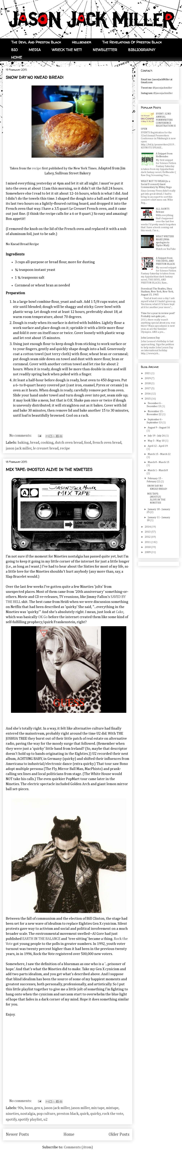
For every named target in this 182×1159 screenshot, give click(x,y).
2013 (148, 532)
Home (68, 1134)
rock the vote (112, 1114)
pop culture (46, 1114)
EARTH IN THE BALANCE (41, 939)
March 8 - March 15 (158, 462)
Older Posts (119, 1134)
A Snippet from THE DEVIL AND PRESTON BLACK (165, 261)
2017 (148, 388)
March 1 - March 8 (158, 470)
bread (34, 442)
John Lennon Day (150, 338)
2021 (148, 373)
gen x (38, 1108)
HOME (16, 57)
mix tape (98, 1108)
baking (23, 442)
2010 (148, 547)
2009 (148, 552)
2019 (148, 378)
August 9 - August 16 (159, 427)
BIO (14, 49)
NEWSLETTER (105, 49)
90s (20, 1108)
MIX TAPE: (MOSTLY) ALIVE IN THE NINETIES (49, 469)
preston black (68, 1114)
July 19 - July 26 (156, 435)
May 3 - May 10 (156, 441)
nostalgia (27, 1114)
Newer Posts (17, 1134)
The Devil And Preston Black (36, 42)
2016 (148, 393)
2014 (148, 527)
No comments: (21, 435)
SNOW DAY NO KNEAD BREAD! (34, 77)
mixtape (112, 1108)
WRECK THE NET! (67, 49)
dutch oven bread (69, 442)
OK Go (43, 617)
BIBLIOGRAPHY (141, 49)
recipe (36, 168)
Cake (119, 612)
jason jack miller (19, 448)
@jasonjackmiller (162, 88)
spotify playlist (30, 1119)
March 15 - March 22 (159, 454)
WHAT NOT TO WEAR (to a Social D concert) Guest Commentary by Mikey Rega (156, 184)
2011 (148, 542)
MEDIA (35, 49)
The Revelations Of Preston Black (132, 42)
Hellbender (81, 42)
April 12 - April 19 (158, 446)
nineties (12, 1114)
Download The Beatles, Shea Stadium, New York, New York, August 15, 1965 (157, 291)
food (87, 442)
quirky (95, 1114)
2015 (148, 399)
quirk (84, 1114)
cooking (47, 442)
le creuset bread (46, 448)
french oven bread (107, 442)
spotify (11, 1119)
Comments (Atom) (78, 1147)
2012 (148, 537)
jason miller (80, 1108)
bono (29, 1108)
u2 (45, 1119)
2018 (148, 383)
